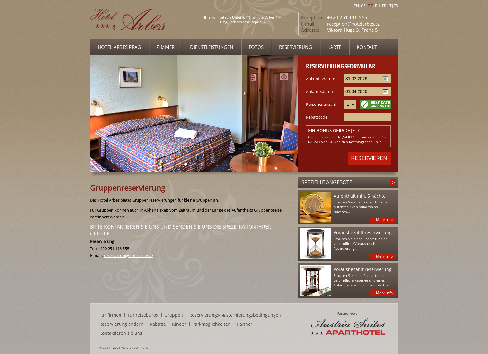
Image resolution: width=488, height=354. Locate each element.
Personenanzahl (321, 104)
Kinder (179, 324)
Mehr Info (384, 219)
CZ (363, 5)
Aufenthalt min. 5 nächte (360, 196)
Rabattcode (316, 117)
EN (356, 5)
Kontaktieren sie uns (120, 333)
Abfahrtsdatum (320, 91)
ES (396, 5)
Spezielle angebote (327, 182)
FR (384, 5)
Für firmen (110, 315)
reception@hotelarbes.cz (353, 24)
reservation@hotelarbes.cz (128, 255)
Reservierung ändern (121, 324)
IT (390, 5)
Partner (244, 324)
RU (377, 5)
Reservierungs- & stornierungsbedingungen (235, 315)
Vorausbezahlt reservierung (363, 232)
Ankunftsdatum (320, 79)
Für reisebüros (143, 315)
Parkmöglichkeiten (211, 324)
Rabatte (158, 324)
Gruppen (173, 315)
